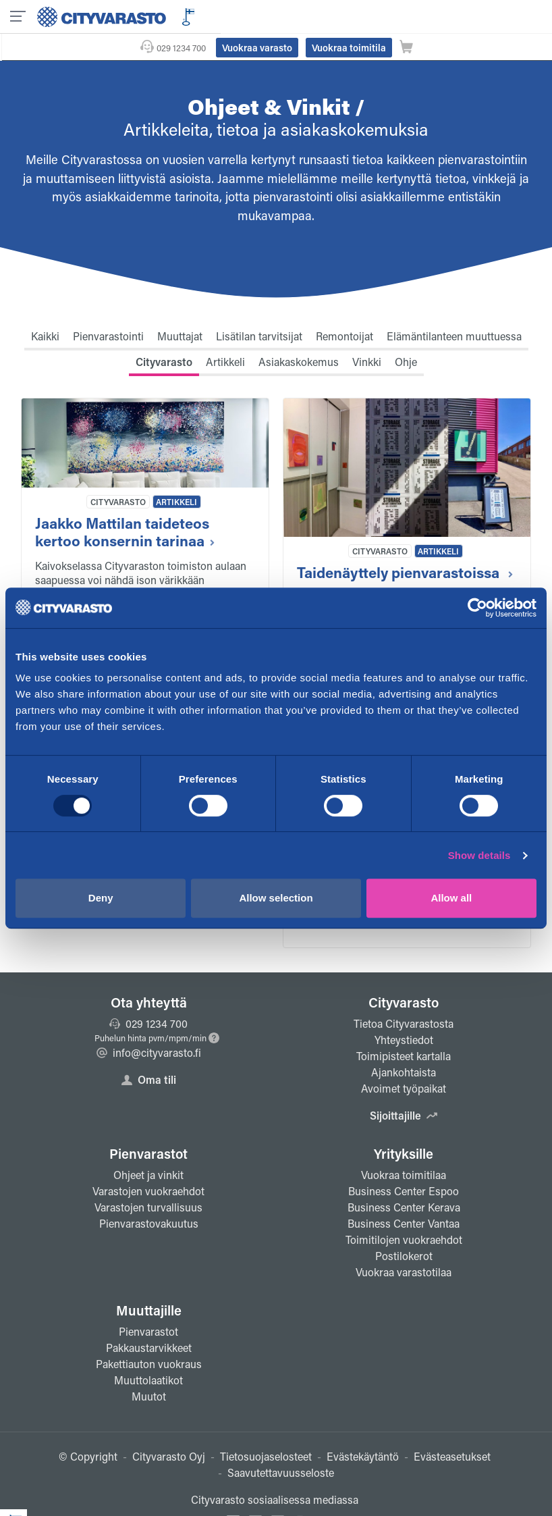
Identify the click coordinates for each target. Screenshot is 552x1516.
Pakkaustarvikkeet (149, 1320)
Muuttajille (149, 1283)
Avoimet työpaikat (403, 1061)
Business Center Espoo (403, 1164)
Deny (100, 898)
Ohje (406, 335)
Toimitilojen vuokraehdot (404, 1212)
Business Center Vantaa (404, 1196)
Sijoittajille (403, 1088)
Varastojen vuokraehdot (148, 1164)
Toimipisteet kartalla (403, 1029)
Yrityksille (403, 1126)
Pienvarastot (148, 1126)
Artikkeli (225, 335)
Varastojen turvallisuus (148, 1180)
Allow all (451, 898)
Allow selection (275, 898)
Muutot (149, 1369)
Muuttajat (179, 309)
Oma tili (148, 1052)
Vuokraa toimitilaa (403, 1148)
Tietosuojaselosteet (266, 1429)
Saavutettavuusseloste (280, 1445)
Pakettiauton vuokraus (149, 1337)
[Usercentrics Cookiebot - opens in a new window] (477, 608)
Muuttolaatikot (148, 1353)
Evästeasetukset (452, 1429)
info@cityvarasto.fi (148, 1025)
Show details (479, 855)
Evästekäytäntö (363, 1429)
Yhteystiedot (404, 1012)
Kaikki (45, 309)
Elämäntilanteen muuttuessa (454, 309)
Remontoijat (344, 309)
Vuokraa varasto (367, 15)
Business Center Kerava (404, 1180)
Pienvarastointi (108, 309)
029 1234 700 (291, 16)
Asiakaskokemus (298, 335)
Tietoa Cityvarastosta (403, 996)
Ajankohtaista (403, 1045)
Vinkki (366, 335)
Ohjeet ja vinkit (148, 1148)
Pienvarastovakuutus (148, 1196)
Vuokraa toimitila (459, 15)
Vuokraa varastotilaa (403, 1245)
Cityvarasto (164, 335)
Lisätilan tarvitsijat (259, 309)
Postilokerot (404, 1229)
